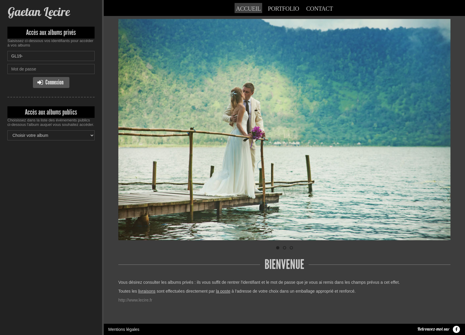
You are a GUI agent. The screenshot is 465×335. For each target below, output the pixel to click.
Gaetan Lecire (38, 11)
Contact (319, 8)
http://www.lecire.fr (135, 300)
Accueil (248, 8)
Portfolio (283, 8)
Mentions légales (123, 329)
